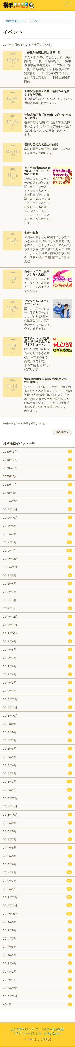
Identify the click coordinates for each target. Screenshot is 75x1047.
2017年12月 (37, 616)
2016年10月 (37, 715)
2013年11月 (37, 996)
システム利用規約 (52, 1029)
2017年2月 (37, 682)
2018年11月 (37, 567)
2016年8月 (37, 732)
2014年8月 (37, 930)
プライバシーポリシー (27, 1033)
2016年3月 (37, 773)
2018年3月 (37, 591)
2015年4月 (37, 864)
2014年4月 (37, 963)
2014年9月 (37, 922)
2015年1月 (37, 889)
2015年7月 (37, 839)
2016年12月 (37, 699)
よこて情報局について (24, 1029)
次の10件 (62, 431)
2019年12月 (37, 501)
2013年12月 (37, 988)
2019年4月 (37, 534)
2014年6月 (37, 946)
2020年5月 (37, 476)
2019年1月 (37, 550)
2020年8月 (37, 451)
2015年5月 (37, 856)
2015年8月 (37, 831)
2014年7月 (37, 938)
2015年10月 (37, 814)
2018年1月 (37, 608)
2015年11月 (37, 806)
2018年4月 (37, 583)
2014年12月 (37, 897)
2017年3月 (37, 674)
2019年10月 (37, 517)
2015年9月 (37, 823)
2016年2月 (37, 781)
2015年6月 (37, 847)
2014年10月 (37, 913)
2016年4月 (37, 765)
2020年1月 (37, 492)
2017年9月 (37, 641)
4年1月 (37, 1004)
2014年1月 (37, 979)
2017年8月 (37, 649)
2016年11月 (37, 707)
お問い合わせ (52, 1033)
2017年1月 (37, 690)
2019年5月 (37, 525)
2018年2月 (37, 600)
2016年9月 (37, 724)
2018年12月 (37, 558)
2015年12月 (37, 798)
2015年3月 (37, 872)
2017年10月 (37, 633)
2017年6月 (37, 666)
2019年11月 (37, 509)
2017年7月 (37, 657)
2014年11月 (37, 905)
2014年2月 (37, 971)
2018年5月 (37, 575)
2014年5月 (37, 955)
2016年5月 (37, 757)
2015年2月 (37, 880)
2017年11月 (37, 624)
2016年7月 (37, 740)
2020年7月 (37, 459)
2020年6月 (37, 468)
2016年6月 (37, 748)
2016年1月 (37, 790)
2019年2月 (37, 542)
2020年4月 (37, 484)
